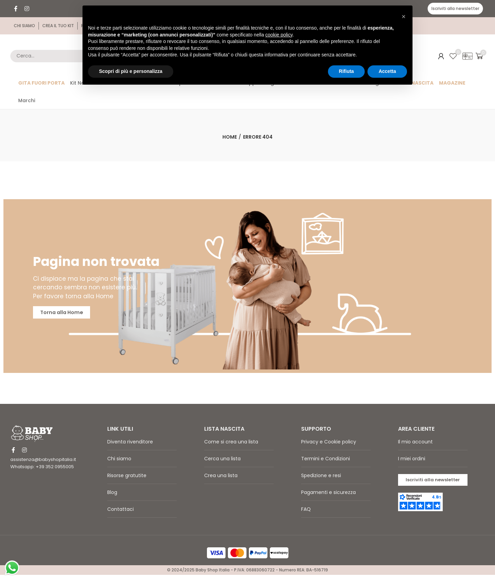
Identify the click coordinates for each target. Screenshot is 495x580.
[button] (455, 8)
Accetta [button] (387, 71)
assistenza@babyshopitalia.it (43, 464)
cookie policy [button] (279, 34)
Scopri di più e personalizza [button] (130, 71)
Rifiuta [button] (346, 71)
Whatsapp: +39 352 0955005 (42, 472)
